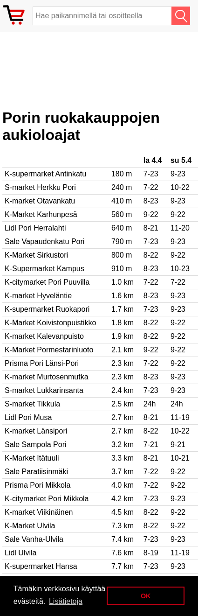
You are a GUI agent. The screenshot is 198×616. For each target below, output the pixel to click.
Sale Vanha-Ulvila (34, 539)
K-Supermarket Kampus (44, 269)
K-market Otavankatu (40, 201)
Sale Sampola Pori (36, 444)
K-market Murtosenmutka (47, 377)
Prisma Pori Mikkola (37, 485)
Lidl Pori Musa (28, 417)
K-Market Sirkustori (36, 255)
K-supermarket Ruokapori (47, 309)
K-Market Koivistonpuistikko (50, 323)
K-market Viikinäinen (39, 512)
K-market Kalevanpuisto (44, 336)
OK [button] (146, 596)
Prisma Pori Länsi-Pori (42, 363)
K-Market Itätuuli (32, 458)
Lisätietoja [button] (65, 601)
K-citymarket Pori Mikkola (47, 499)
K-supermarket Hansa (41, 566)
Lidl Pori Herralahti (35, 228)
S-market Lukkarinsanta (44, 390)
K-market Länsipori (36, 431)
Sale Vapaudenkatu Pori (44, 241)
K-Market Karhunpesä (41, 214)
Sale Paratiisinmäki (36, 472)
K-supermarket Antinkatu (45, 174)
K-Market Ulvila (30, 526)
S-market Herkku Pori (40, 187)
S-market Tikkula (32, 404)
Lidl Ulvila (20, 553)
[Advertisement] (76, 74)
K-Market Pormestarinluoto (49, 350)
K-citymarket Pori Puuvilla (47, 282)
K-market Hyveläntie (38, 296)
